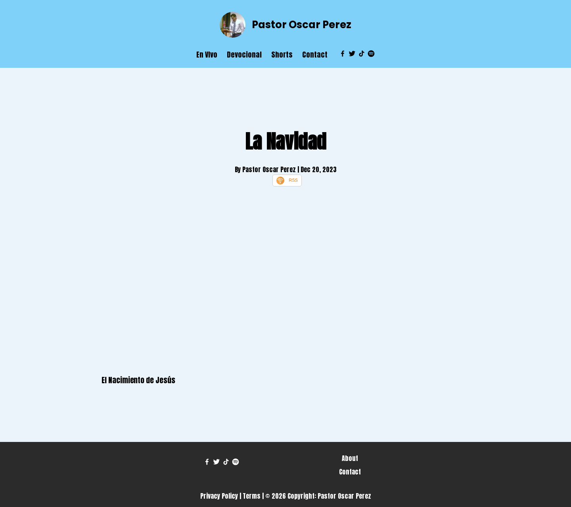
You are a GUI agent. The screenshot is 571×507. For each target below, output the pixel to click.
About (350, 458)
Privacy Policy (219, 496)
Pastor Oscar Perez (301, 24)
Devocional (244, 54)
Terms (252, 496)
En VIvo (206, 54)
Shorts (282, 54)
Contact (315, 54)
